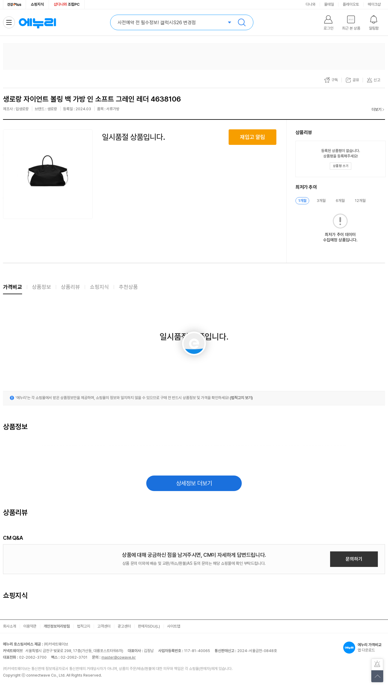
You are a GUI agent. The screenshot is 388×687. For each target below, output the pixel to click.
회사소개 (9, 626)
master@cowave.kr (118, 657)
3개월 (321, 200)
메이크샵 (374, 4)
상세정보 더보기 (194, 483)
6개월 (340, 200)
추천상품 (128, 287)
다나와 (310, 4)
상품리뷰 (70, 287)
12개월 (360, 200)
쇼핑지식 (37, 4)
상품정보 (41, 287)
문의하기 (354, 559)
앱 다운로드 (364, 648)
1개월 (302, 200)
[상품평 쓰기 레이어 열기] (340, 166)
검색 (241, 22)
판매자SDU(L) (149, 626)
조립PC (67, 4)
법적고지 (83, 626)
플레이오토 (351, 4)
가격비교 (12, 287)
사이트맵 (173, 626)
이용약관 (29, 626)
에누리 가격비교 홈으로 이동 (37, 22)
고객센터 (103, 626)
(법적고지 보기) (241, 397)
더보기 (376, 109)
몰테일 (329, 4)
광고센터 (124, 626)
